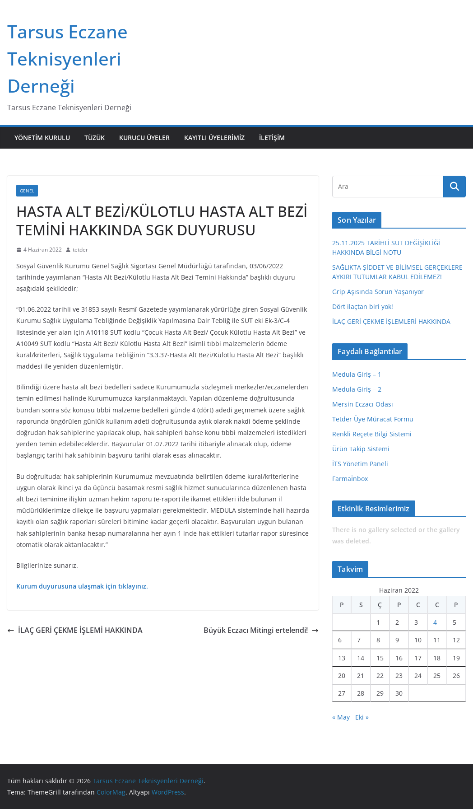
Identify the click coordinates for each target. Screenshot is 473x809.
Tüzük (94, 137)
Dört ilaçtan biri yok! (362, 306)
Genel (27, 190)
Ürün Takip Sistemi (361, 448)
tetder (80, 249)
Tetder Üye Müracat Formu (372, 419)
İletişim (272, 137)
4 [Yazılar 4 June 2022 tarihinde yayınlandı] (435, 622)
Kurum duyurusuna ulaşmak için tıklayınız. (82, 586)
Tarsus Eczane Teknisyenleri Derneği (67, 58)
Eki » (362, 717)
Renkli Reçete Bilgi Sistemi (372, 434)
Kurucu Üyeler (144, 137)
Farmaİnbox (350, 478)
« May (341, 717)
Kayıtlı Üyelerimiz (214, 137)
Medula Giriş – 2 (356, 389)
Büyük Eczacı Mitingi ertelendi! (261, 630)
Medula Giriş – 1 (356, 374)
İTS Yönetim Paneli (360, 463)
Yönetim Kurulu (42, 137)
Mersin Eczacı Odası (362, 404)
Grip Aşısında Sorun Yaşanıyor (378, 291)
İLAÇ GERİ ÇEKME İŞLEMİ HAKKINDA (75, 630)
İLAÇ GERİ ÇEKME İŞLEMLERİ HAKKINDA (391, 321)
